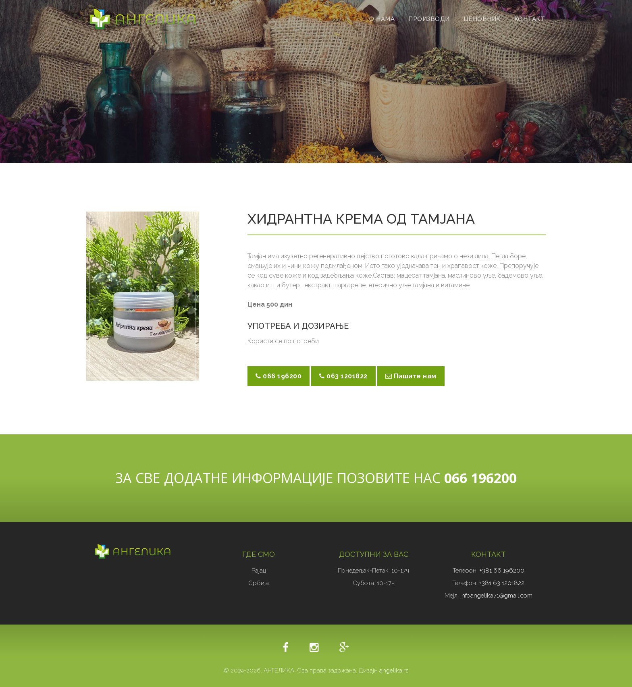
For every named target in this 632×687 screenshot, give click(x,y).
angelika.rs (393, 670)
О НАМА (382, 19)
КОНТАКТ (529, 19)
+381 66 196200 (501, 570)
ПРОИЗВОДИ (429, 19)
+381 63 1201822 (501, 583)
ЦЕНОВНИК (482, 19)
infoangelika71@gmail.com (495, 595)
